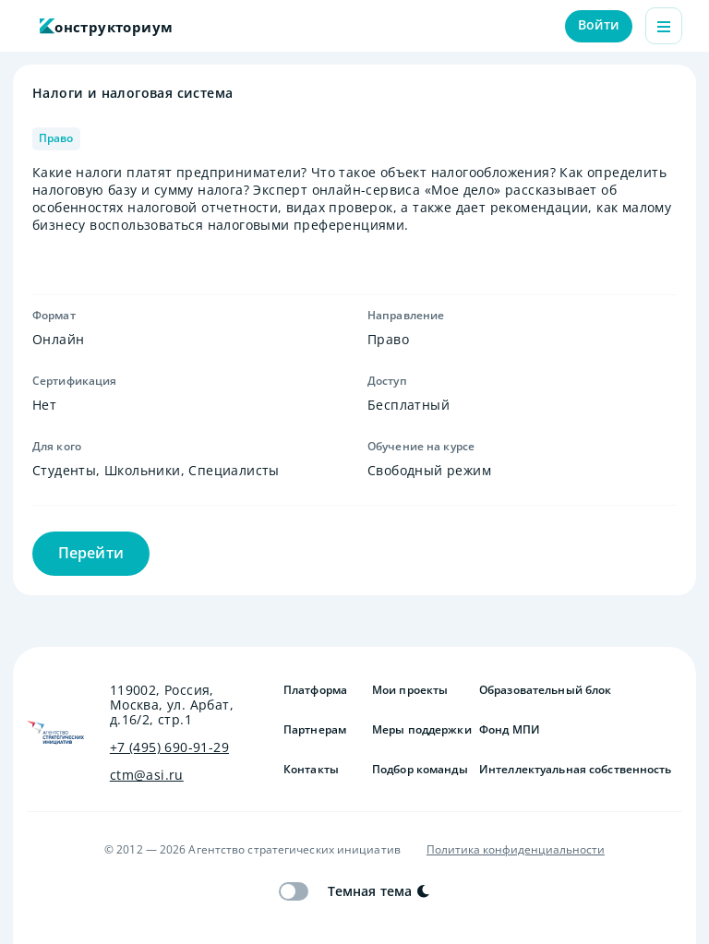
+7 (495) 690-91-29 (169, 747)
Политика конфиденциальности (516, 849)
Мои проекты (410, 690)
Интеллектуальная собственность (575, 769)
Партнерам (314, 730)
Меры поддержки (418, 730)
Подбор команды (418, 769)
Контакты (311, 769)
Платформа (315, 690)
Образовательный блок (545, 690)
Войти (599, 24)
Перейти (91, 553)
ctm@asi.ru (147, 775)
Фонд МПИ (509, 730)
